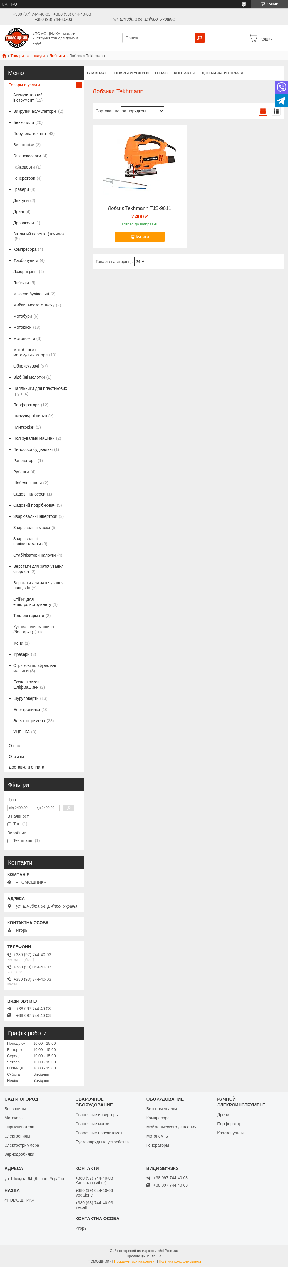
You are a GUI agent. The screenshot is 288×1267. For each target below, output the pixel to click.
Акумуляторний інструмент (28, 97)
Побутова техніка (29, 133)
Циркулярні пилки (30, 416)
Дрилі (18, 211)
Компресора (24, 249)
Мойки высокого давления (171, 1127)
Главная (96, 73)
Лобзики (57, 55)
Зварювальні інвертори (35, 516)
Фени (18, 643)
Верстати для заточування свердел (38, 569)
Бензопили (23, 122)
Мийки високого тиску (33, 305)
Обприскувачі (26, 366)
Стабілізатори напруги (34, 555)
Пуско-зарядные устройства (102, 1142)
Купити (142, 237)
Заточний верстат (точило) (38, 234)
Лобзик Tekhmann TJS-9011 (139, 208)
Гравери (21, 189)
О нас (161, 73)
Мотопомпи (24, 338)
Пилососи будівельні (33, 449)
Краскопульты (230, 1132)
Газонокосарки (27, 156)
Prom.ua (171, 1251)
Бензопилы (15, 1108)
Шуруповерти (25, 698)
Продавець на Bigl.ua (144, 1256)
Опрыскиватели (19, 1127)
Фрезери (21, 654)
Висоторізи (23, 144)
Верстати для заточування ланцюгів (38, 585)
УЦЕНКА (21, 731)
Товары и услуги (130, 73)
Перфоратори (26, 404)
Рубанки (21, 471)
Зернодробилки (19, 1154)
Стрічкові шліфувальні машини (34, 668)
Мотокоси (22, 327)
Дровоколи (23, 222)
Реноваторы (24, 460)
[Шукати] (200, 38)
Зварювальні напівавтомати (27, 541)
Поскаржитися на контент (135, 1261)
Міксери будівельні (31, 294)
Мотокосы (13, 1118)
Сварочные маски (92, 1123)
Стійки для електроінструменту (32, 602)
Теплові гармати (28, 615)
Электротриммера (21, 1145)
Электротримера (29, 720)
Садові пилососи (29, 494)
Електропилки (26, 709)
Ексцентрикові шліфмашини (27, 685)
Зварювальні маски (31, 527)
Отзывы (16, 756)
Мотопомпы (157, 1136)
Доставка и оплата (222, 73)
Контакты (184, 73)
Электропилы (17, 1136)
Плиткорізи (23, 427)
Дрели (223, 1114)
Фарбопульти (25, 260)
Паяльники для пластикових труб (40, 391)
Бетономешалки (161, 1108)
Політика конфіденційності (180, 1261)
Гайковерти (24, 167)
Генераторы (157, 1145)
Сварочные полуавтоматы (100, 1132)
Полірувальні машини (34, 438)
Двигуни (21, 200)
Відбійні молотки (29, 377)
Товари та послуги (27, 55)
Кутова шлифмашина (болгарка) (33, 629)
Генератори (24, 178)
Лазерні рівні (25, 271)
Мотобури (22, 316)
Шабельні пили (27, 483)
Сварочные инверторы (96, 1114)
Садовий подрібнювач (34, 505)
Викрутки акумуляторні (35, 111)
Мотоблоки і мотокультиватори (30, 352)
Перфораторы (230, 1123)
